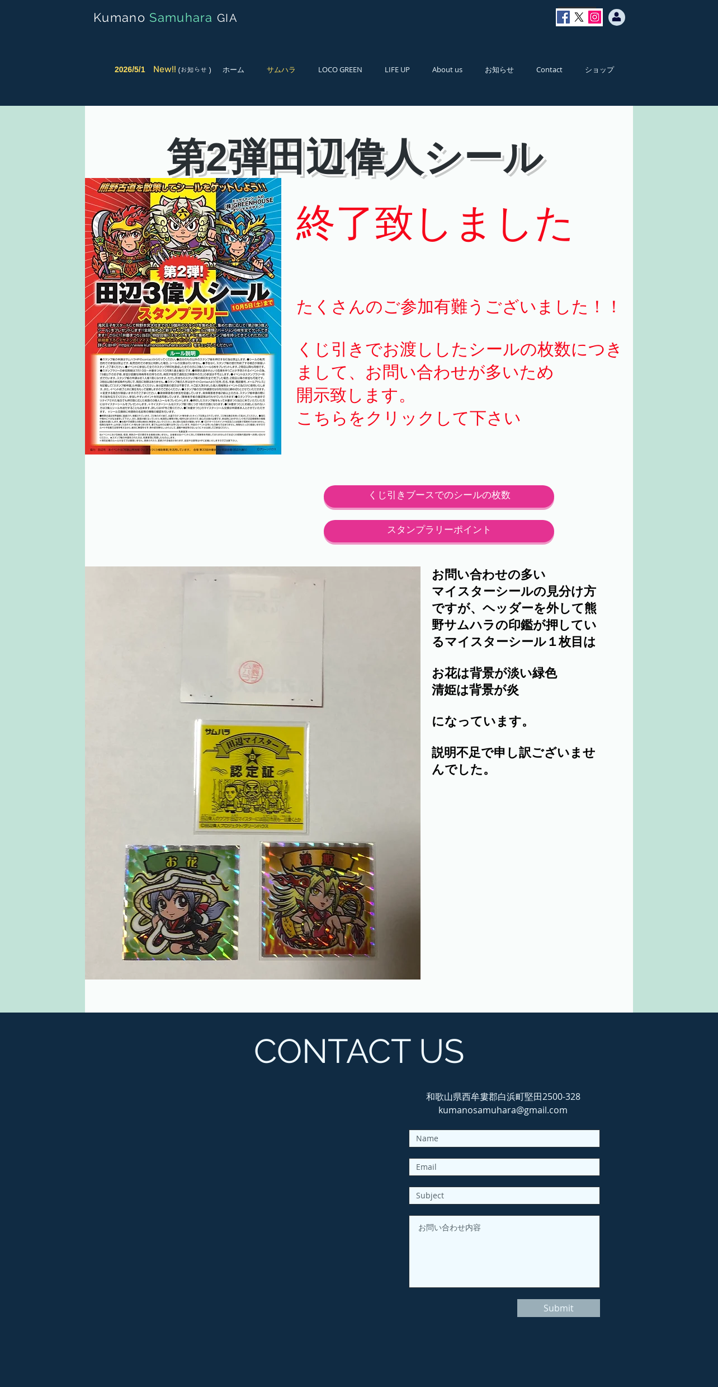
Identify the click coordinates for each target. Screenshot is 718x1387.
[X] (579, 17)
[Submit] (558, 1308)
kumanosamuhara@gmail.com (503, 1110)
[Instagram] (594, 17)
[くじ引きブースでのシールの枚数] (439, 496)
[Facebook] (563, 17)
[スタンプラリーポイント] (439, 531)
